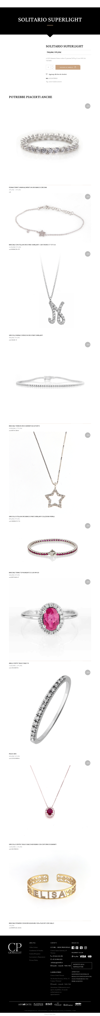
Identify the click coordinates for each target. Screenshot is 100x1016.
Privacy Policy (33, 960)
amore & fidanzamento (55, 82)
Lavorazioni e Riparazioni (37, 957)
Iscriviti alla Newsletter (78, 965)
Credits (74, 1010)
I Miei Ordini (33, 947)
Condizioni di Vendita (36, 951)
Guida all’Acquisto (34, 954)
